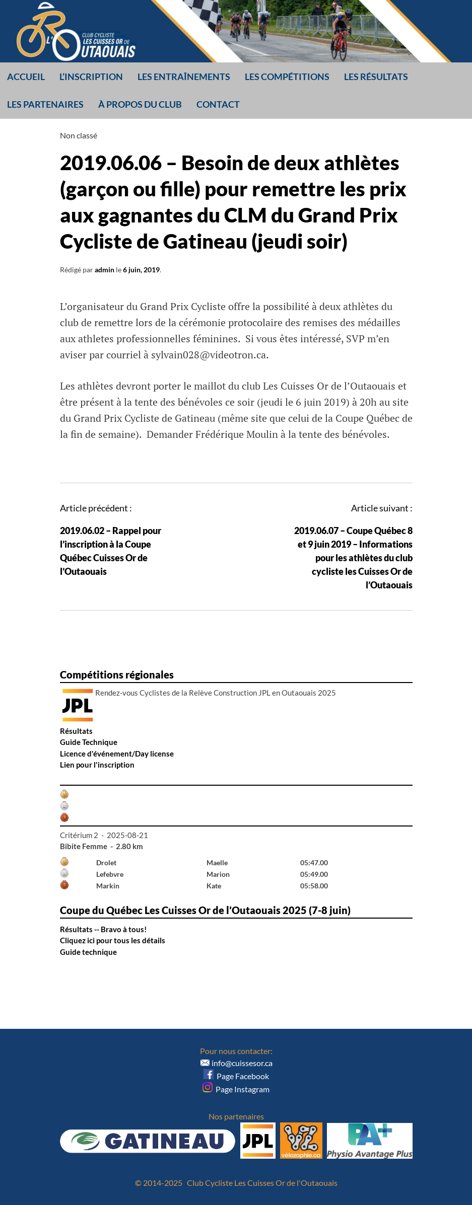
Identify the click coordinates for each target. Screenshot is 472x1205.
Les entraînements (184, 76)
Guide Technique (88, 741)
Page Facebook (236, 1076)
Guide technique (88, 951)
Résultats (76, 730)
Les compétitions (287, 76)
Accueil (26, 76)
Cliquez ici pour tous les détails (112, 940)
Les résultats (376, 76)
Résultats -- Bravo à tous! (103, 929)
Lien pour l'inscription (97, 764)
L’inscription (91, 76)
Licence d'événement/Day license (117, 753)
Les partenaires (45, 104)
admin (104, 269)
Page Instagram (236, 1089)
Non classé (78, 135)
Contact (218, 104)
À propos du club (140, 104)
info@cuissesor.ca (242, 1063)
